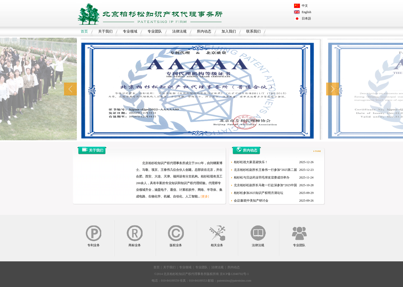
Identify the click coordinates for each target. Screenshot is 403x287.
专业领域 (130, 31)
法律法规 (179, 31)
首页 (84, 31)
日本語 (306, 18)
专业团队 (155, 31)
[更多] (205, 196)
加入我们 (229, 31)
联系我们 (253, 31)
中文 (305, 5)
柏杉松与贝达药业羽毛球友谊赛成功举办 (261, 177)
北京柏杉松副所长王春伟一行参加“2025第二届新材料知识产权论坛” (265, 171)
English (306, 12)
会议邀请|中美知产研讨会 (251, 200)
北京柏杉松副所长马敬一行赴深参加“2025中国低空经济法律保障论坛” (265, 186)
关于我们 (105, 31)
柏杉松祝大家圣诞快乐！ (251, 162)
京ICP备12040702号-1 (234, 274)
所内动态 (204, 31)
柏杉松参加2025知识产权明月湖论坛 (258, 193)
